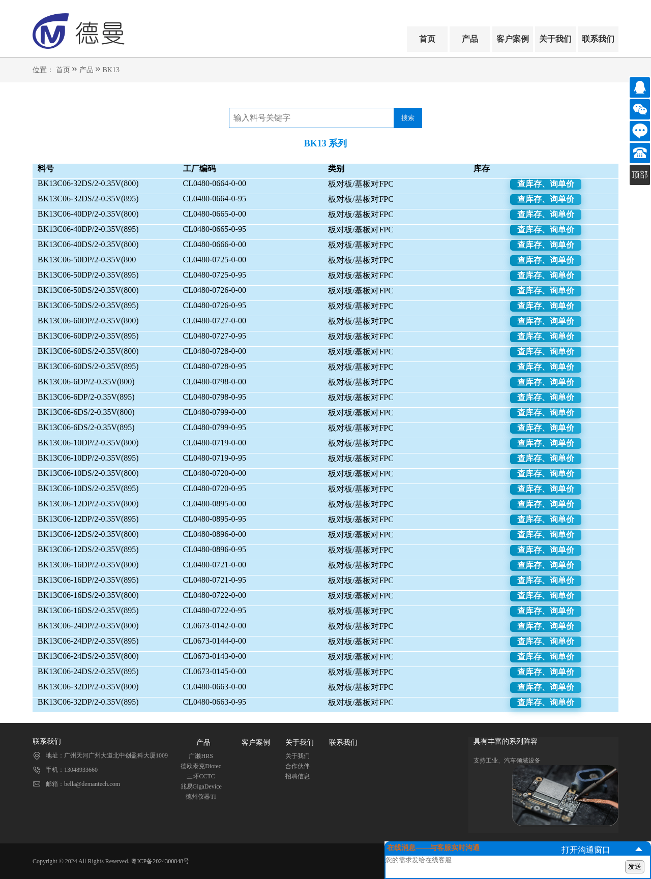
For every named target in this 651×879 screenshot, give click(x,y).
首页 (427, 39)
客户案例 (512, 39)
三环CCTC (201, 776)
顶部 (640, 174)
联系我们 (598, 39)
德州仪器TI (201, 796)
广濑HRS (201, 756)
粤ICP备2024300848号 (160, 861)
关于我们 (555, 39)
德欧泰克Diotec (201, 766)
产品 (470, 39)
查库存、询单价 (545, 183)
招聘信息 (297, 776)
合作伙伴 (297, 766)
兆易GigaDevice (201, 786)
